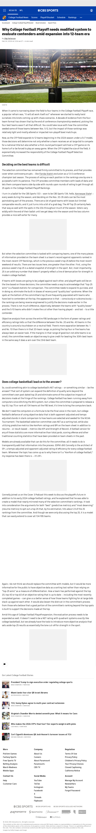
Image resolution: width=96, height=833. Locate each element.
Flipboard (38, 801)
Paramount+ (39, 764)
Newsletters (70, 784)
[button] (81, 17)
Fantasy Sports (9, 757)
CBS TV (37, 767)
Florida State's (46, 173)
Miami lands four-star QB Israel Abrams (29, 693)
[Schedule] (61, 17)
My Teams (69, 787)
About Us (38, 754)
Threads (37, 797)
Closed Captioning (73, 767)
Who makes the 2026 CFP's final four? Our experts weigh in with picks (43, 724)
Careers (37, 757)
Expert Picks (52, 23)
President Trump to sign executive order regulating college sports (41, 682)
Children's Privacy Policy (76, 760)
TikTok (37, 784)
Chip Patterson (10, 38)
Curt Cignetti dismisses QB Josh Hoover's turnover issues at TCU (41, 734)
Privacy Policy (71, 757)
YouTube (38, 780)
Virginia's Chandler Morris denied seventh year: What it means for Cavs (44, 713)
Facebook (38, 790)
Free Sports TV (9, 760)
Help (5, 780)
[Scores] (34, 17)
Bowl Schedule (41, 23)
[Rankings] (72, 17)
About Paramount (42, 760)
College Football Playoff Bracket (22, 23)
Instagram (38, 787)
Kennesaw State (83, 193)
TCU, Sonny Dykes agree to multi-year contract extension (37, 703)
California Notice (72, 770)
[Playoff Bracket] (47, 17)
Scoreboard (6, 23)
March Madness (10, 767)
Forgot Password (72, 790)
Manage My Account (74, 780)
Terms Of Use (71, 754)
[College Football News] (18, 17)
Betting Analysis (10, 764)
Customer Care (10, 784)
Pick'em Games (10, 754)
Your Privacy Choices (74, 764)
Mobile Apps (8, 770)
